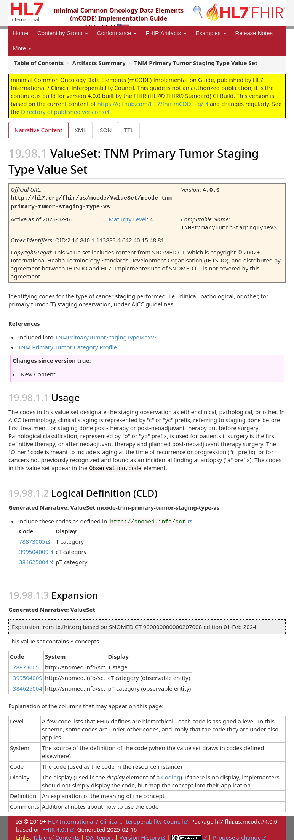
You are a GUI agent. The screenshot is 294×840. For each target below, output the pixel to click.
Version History (140, 834)
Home (20, 33)
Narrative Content (38, 130)
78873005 (32, 538)
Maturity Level (128, 217)
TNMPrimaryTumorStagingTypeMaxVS (106, 335)
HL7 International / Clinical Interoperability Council (115, 818)
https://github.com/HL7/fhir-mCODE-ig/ (150, 103)
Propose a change (237, 834)
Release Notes (254, 33)
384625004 (33, 559)
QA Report (99, 834)
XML (80, 130)
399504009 (33, 548)
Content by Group (62, 33)
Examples (211, 33)
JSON (105, 130)
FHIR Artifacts (166, 33)
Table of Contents (56, 834)
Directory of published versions (62, 111)
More (22, 48)
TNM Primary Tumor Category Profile (67, 345)
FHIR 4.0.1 (55, 826)
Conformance (117, 33)
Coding (170, 774)
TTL (129, 130)
